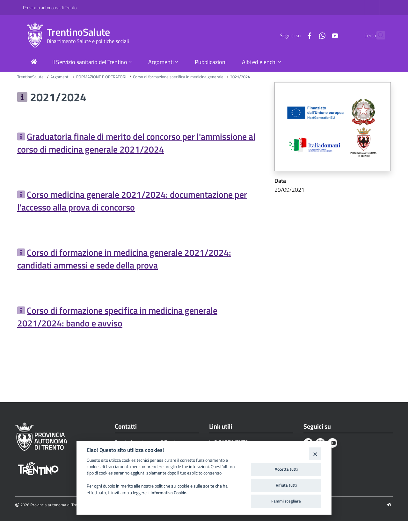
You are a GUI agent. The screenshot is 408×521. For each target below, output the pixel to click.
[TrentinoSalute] (35, 35)
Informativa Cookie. (168, 492)
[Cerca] (377, 35)
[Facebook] (295, 35)
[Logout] (389, 505)
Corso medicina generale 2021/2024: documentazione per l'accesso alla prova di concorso (132, 201)
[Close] (315, 453)
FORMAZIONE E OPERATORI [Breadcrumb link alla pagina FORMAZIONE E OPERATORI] (101, 77)
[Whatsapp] (308, 35)
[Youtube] (321, 35)
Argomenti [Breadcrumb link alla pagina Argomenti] (60, 77)
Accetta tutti (286, 469)
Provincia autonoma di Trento (49, 7)
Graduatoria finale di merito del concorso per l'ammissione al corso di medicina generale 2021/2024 (136, 143)
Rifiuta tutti (286, 485)
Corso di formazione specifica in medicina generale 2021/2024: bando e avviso (117, 316)
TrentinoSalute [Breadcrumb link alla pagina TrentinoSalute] (31, 77)
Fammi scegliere (286, 501)
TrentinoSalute (78, 32)
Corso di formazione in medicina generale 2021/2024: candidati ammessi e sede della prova (124, 259)
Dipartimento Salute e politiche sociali (88, 41)
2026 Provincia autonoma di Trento (49, 505)
